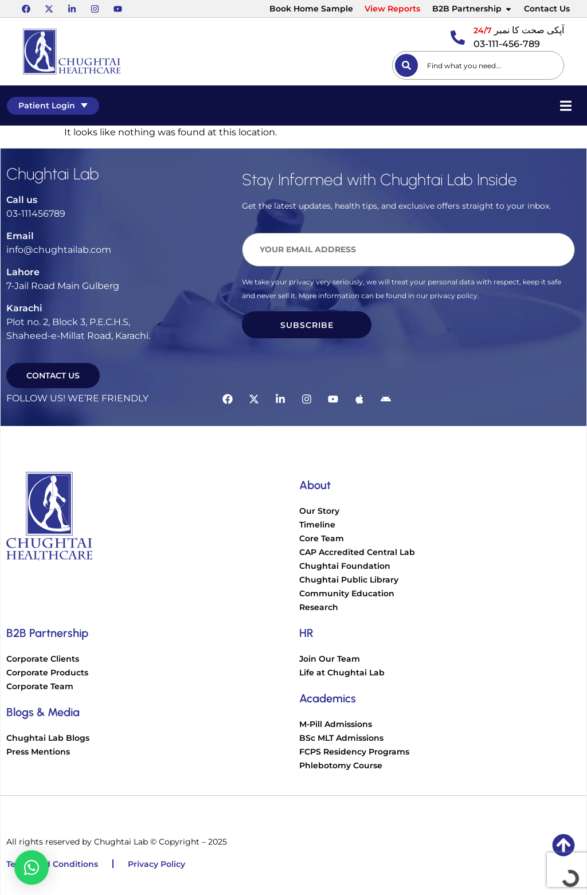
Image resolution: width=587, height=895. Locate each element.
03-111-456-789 (506, 43)
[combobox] (478, 65)
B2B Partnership (472, 8)
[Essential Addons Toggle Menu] (567, 105)
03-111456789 (35, 213)
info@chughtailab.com (58, 249)
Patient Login (52, 105)
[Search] (406, 65)
